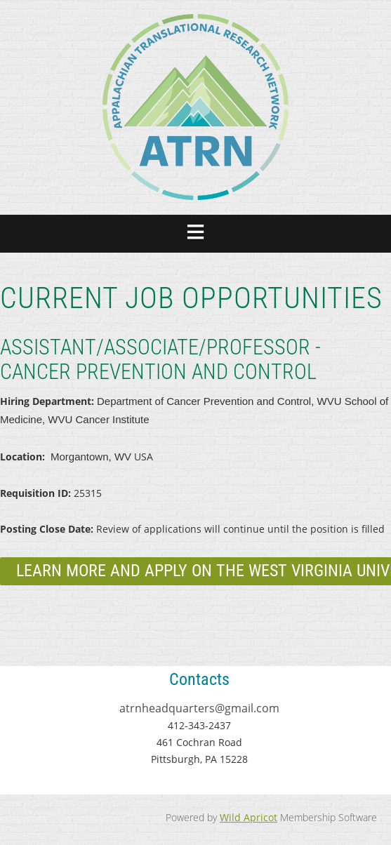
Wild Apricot (248, 817)
